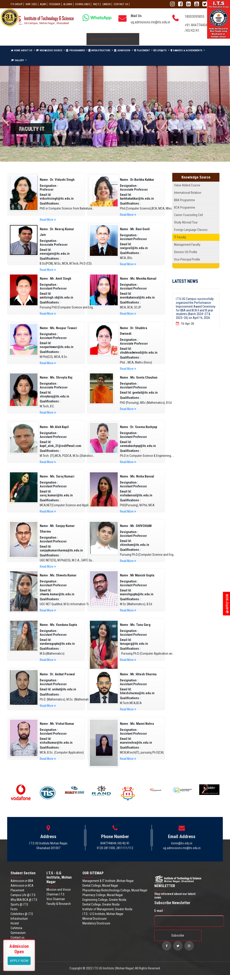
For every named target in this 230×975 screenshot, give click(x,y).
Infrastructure (19, 918)
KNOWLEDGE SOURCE (49, 50)
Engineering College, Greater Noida (104, 899)
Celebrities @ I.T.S (22, 914)
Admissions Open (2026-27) (113, 39)
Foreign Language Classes (191, 230)
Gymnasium (18, 933)
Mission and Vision (58, 889)
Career (106, 4)
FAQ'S (96, 4)
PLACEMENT (142, 50)
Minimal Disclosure (94, 918)
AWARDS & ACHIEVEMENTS (186, 50)
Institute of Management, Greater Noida (107, 909)
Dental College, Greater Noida (100, 904)
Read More (48, 219)
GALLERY (18, 60)
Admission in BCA (22, 885)
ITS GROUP (16, 4)
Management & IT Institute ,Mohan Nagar (108, 881)
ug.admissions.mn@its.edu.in (150, 22)
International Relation (187, 192)
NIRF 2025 (31, 4)
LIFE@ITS (160, 50)
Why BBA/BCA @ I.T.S (24, 899)
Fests (14, 909)
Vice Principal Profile (187, 259)
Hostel (15, 923)
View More (19, 960)
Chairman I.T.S (55, 894)
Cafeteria (16, 928)
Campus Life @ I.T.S (23, 895)
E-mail (159, 911)
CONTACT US (121, 4)
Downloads (82, 4)
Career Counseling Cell (188, 215)
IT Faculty (180, 237)
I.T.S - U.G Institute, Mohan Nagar (102, 914)
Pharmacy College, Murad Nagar (102, 895)
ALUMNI (67, 4)
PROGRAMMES (76, 50)
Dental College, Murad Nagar (100, 885)
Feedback (54, 4)
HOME (15, 50)
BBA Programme (184, 200)
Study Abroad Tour (186, 222)
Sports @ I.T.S (19, 904)
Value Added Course (187, 185)
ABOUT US (27, 50)
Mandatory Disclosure (96, 923)
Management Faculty (187, 244)
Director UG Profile (185, 252)
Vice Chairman (55, 899)
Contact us (17, 937)
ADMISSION (122, 50)
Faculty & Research (58, 904)
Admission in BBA (22, 881)
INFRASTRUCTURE (99, 50)
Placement (17, 890)
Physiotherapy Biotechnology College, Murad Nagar (114, 890)
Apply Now (227, 603)
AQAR (43, 4)
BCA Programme (184, 207)
